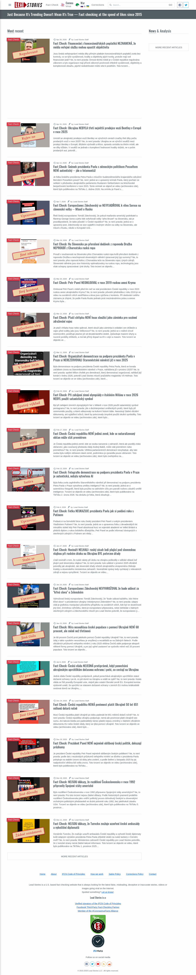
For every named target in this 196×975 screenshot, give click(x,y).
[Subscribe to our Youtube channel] (98, 964)
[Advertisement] (74, 90)
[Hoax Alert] (52, 5)
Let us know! (108, 892)
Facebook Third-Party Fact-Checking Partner (98, 907)
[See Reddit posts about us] (109, 964)
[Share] (180, 5)
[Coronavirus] (67, 5)
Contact (152, 874)
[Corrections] (98, 5)
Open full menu (10, 5)
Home (42, 874)
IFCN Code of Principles (73, 874)
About (54, 874)
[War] (82, 5)
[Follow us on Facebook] (86, 964)
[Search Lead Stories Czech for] (137, 4)
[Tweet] (186, 5)
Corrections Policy (134, 874)
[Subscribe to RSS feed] (103, 964)
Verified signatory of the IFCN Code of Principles (98, 903)
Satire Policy (115, 874)
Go (170, 5)
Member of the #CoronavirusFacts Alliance (98, 911)
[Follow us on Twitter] (92, 964)
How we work (96, 874)
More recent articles (74, 856)
